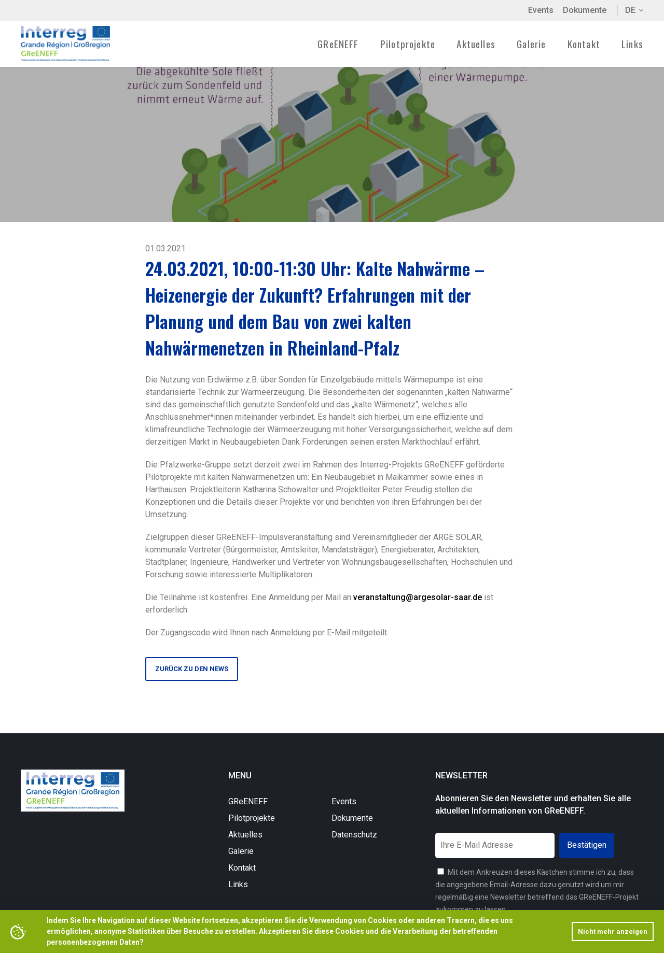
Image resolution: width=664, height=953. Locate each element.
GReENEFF (248, 801)
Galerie (531, 43)
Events (541, 10)
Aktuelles (476, 43)
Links (632, 43)
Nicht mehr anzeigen (612, 931)
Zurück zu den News (191, 669)
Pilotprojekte (251, 818)
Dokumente (584, 10)
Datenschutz (354, 835)
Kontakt (584, 43)
